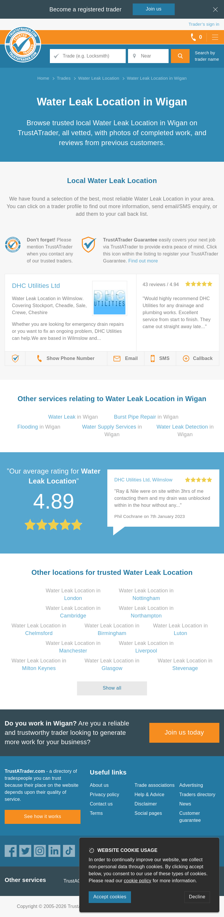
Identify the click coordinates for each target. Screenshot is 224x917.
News (185, 803)
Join (154, 8)
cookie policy (137, 880)
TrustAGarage (78, 880)
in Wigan (73, 417)
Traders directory (197, 794)
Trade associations (154, 785)
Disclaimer (145, 803)
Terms (96, 813)
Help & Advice (149, 794)
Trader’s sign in (204, 24)
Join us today (184, 732)
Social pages (148, 813)
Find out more (143, 260)
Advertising (191, 785)
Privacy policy (104, 794)
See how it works (42, 816)
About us (99, 785)
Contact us (101, 803)
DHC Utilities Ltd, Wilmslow (143, 479)
